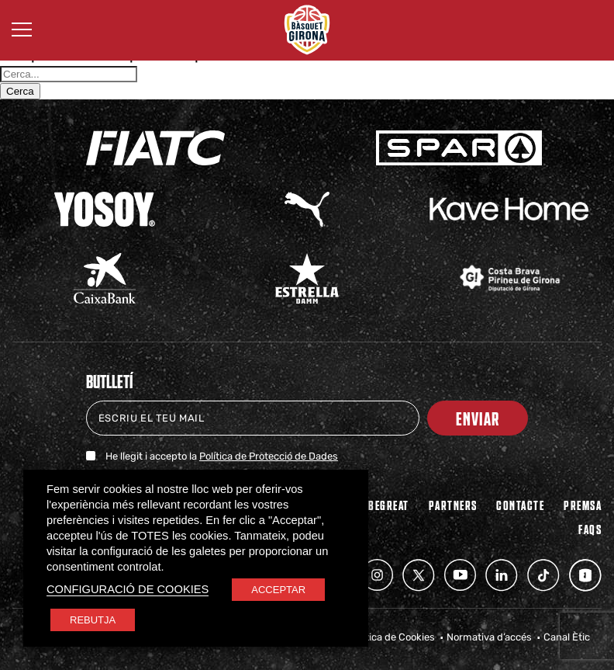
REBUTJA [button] (93, 620)
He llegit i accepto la (221, 456)
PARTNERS (453, 504)
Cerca (20, 91)
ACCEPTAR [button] (278, 589)
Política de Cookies (392, 637)
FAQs (590, 528)
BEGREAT (388, 504)
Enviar (477, 418)
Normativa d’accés (489, 637)
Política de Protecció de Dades (268, 456)
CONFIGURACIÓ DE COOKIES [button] (128, 589)
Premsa (583, 504)
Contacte (520, 504)
